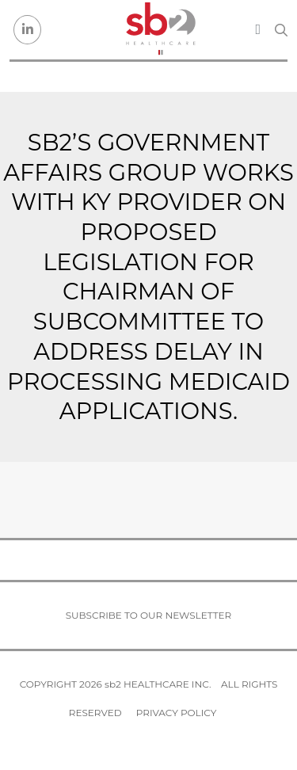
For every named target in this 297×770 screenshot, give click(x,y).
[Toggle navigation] (257, 29)
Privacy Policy (176, 713)
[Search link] (281, 30)
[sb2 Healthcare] (160, 29)
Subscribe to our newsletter (149, 615)
